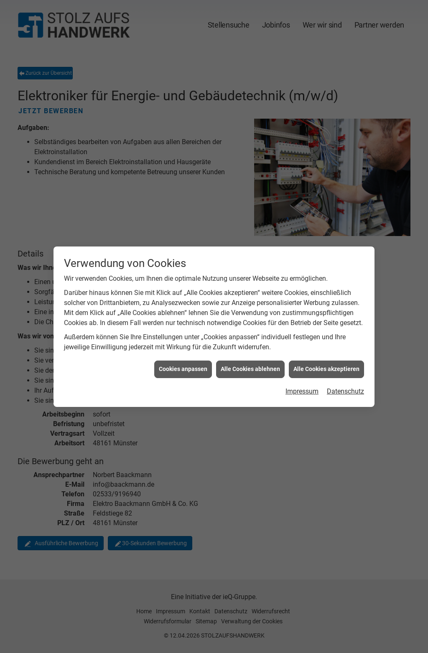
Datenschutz (345, 385)
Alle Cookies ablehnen (250, 362)
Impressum (301, 385)
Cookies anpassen (183, 362)
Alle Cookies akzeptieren (326, 362)
